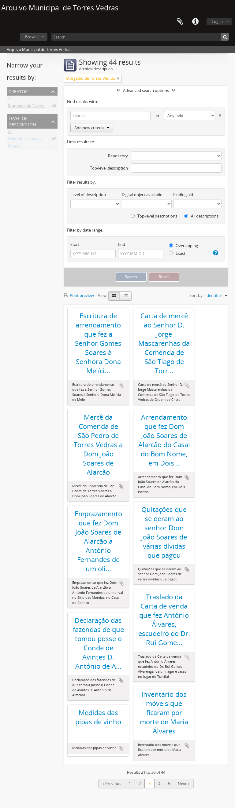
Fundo (14, 147)
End (121, 244)
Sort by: (196, 295)
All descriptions (201, 216)
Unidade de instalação (28, 140)
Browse (32, 36)
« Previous (112, 783)
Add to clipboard (121, 385)
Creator (18, 91)
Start (74, 244)
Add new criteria (91, 127)
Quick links (195, 21)
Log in (217, 21)
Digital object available (142, 194)
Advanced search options (146, 90)
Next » (183, 783)
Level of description (22, 121)
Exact (177, 253)
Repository (118, 156)
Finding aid (183, 194)
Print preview (79, 295)
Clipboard (180, 21)
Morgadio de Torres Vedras (32, 107)
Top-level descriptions (154, 216)
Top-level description (109, 168)
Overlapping (183, 245)
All (10, 99)
